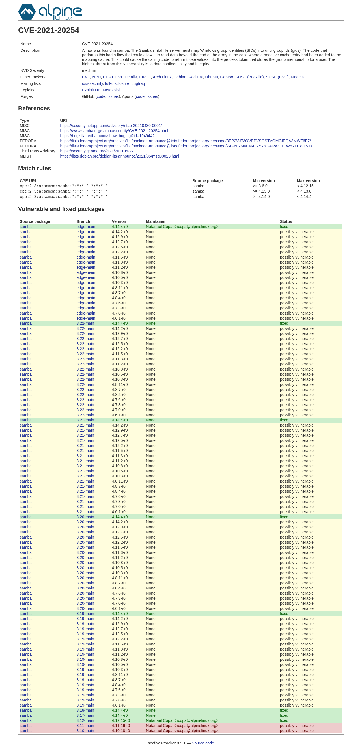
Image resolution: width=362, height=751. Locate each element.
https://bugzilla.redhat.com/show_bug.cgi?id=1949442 (107, 136)
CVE (86, 77)
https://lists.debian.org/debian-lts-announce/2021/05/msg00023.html (119, 156)
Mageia (297, 77)
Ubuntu (211, 77)
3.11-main (85, 727)
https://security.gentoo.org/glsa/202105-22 (96, 151)
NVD (96, 77)
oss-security (92, 83)
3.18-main (85, 712)
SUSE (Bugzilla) (249, 77)
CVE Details (126, 77)
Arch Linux (162, 77)
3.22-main (85, 325)
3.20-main (85, 518)
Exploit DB (91, 90)
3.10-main (85, 732)
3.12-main (85, 722)
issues (113, 96)
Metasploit (112, 90)
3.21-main (85, 421)
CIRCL (145, 77)
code (101, 96)
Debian (180, 77)
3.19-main (85, 615)
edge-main (86, 228)
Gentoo (226, 77)
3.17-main (85, 717)
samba (26, 228)
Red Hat (195, 77)
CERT (108, 77)
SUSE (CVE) (277, 77)
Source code (203, 745)
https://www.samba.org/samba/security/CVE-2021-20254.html (114, 130)
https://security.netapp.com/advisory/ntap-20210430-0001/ (111, 125)
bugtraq (138, 83)
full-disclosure (117, 83)
